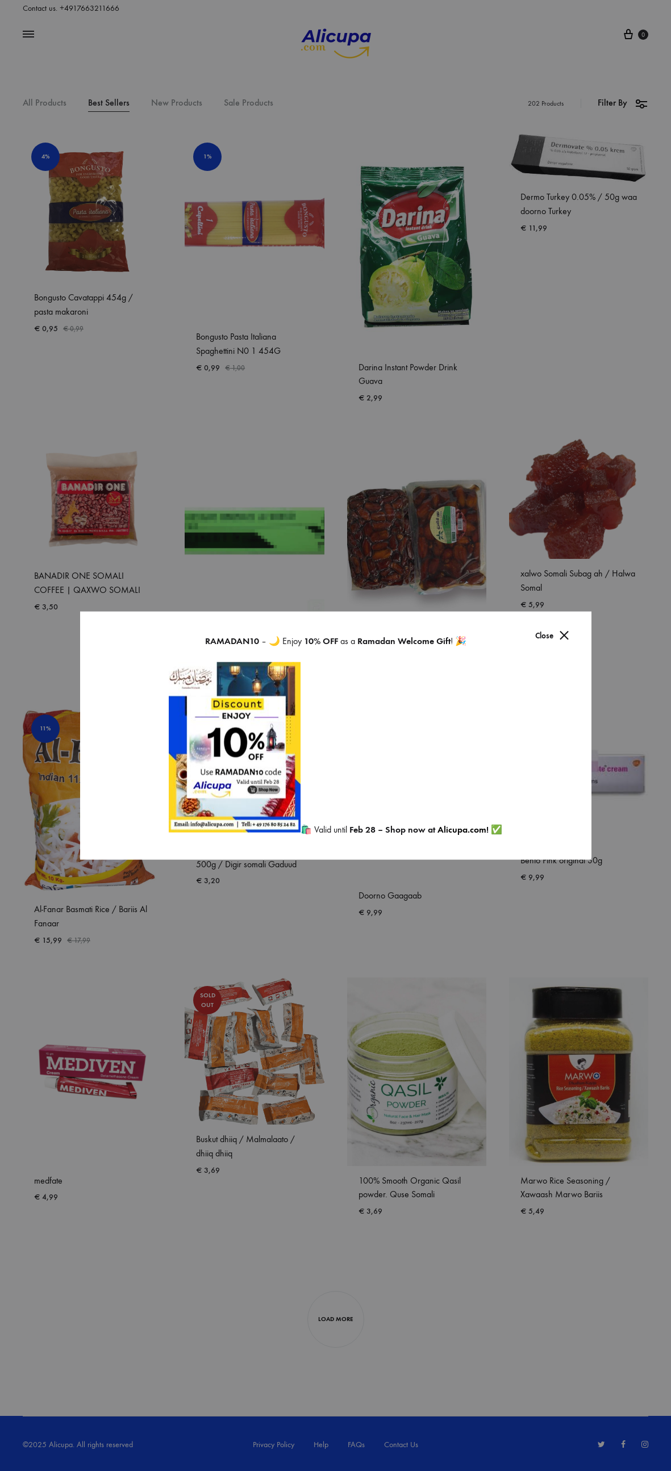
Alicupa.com (461, 829)
